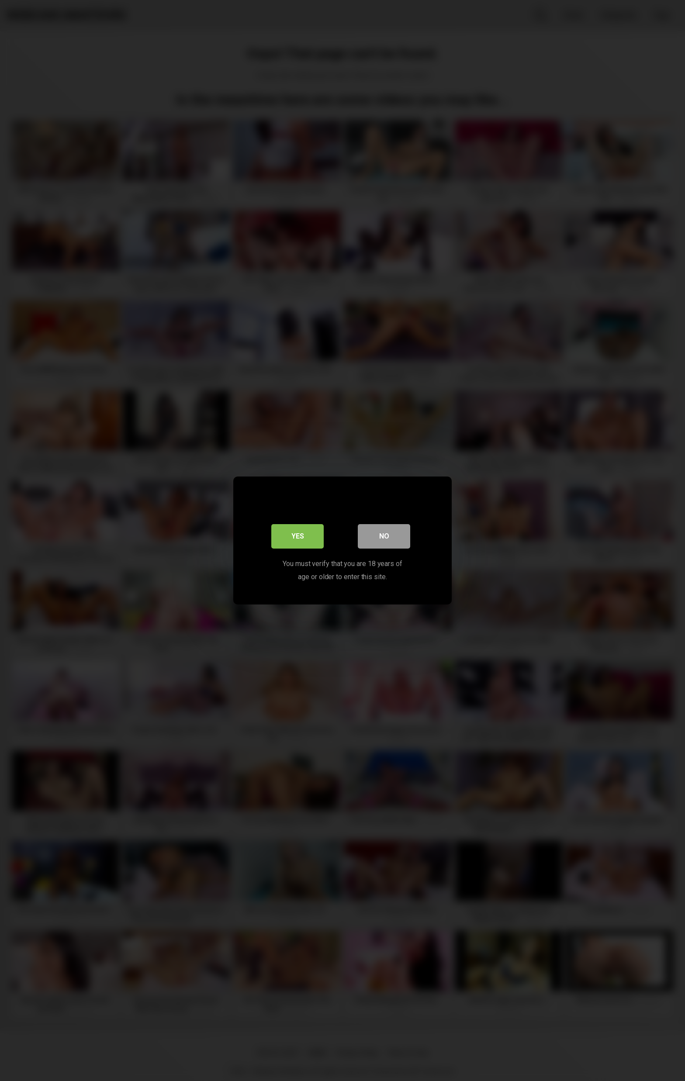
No (384, 536)
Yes (297, 536)
